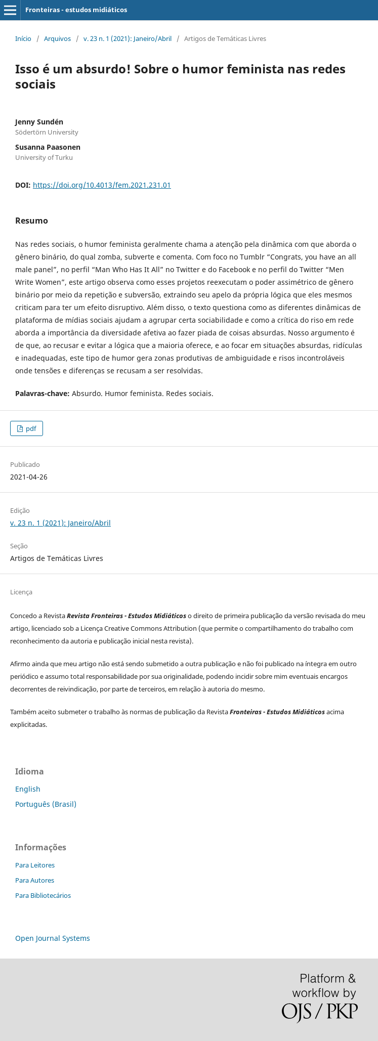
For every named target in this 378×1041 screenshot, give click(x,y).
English (27, 789)
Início (23, 38)
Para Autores (34, 880)
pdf (30, 428)
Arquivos (57, 38)
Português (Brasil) (45, 804)
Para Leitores (35, 865)
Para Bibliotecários (43, 895)
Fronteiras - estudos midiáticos (76, 9)
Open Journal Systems (52, 938)
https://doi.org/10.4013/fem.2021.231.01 (102, 185)
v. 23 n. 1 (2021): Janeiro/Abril (127, 38)
